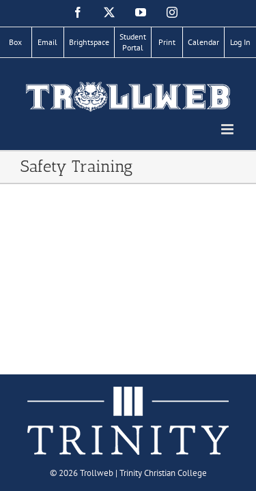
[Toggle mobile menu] (228, 129)
